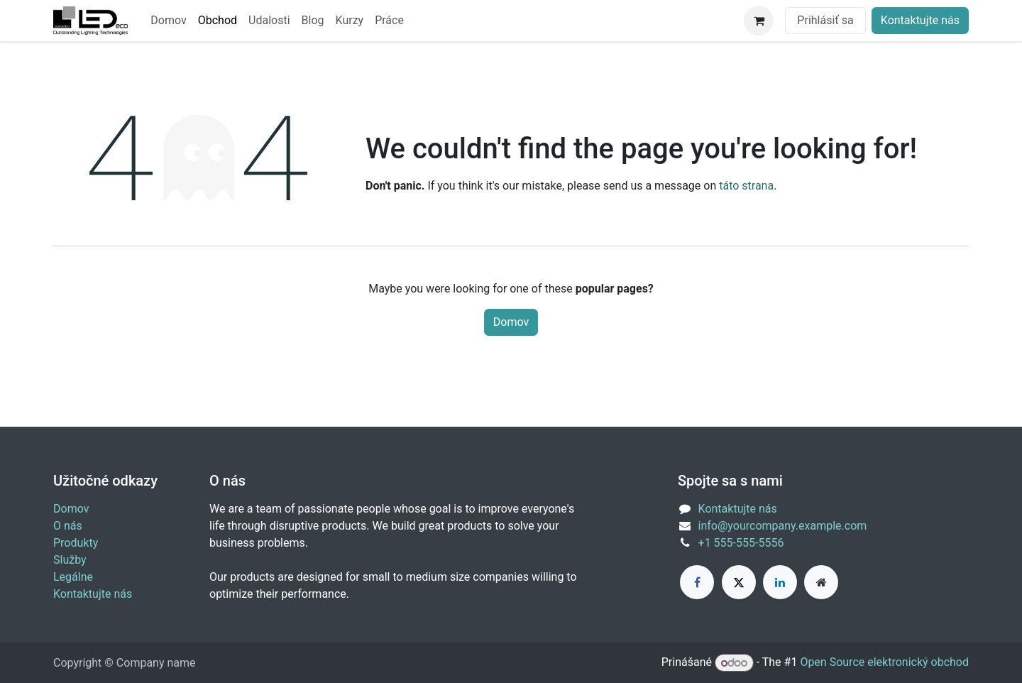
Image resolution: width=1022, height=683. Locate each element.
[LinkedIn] (780, 582)
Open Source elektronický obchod (884, 663)
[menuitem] (168, 20)
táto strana (746, 185)
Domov (511, 322)
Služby (70, 560)
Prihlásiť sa (825, 20)
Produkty (75, 543)
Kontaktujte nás (920, 20)
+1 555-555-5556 (741, 543)
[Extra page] (821, 582)
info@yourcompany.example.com (782, 525)
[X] (739, 582)
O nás (67, 525)
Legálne (73, 577)
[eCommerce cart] (759, 20)
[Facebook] (697, 582)
